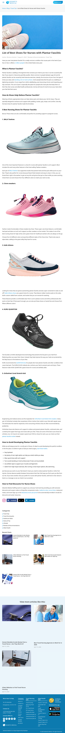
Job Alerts (20, 723)
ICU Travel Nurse (30, 708)
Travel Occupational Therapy (41, 709)
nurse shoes (52, 490)
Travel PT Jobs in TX (42, 722)
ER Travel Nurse (30, 710)
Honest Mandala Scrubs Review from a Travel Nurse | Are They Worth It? (21, 536)
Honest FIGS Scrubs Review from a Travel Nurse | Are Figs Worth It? (22, 575)
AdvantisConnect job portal (29, 492)
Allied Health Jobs (41, 699)
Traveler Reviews (20, 720)
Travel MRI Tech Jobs (42, 705)
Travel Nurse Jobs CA (31, 714)
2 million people (19, 63)
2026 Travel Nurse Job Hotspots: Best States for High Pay (53, 555)
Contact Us (6, 708)
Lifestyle (5, 523)
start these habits (42, 448)
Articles (20, 712)
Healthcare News (8, 518)
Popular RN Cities (30, 712)
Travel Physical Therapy (41, 717)
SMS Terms (20, 717)
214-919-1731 (13, 705)
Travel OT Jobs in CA (42, 713)
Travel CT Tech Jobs (42, 702)
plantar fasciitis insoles (8, 436)
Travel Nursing (29, 702)
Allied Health (6, 528)
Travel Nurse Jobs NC (31, 718)
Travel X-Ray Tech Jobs (42, 725)
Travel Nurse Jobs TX (31, 716)
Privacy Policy (20, 714)
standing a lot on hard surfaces (23, 80)
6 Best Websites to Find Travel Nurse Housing (21, 555)
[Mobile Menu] (3, 2)
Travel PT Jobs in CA (43, 720)
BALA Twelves (13, 170)
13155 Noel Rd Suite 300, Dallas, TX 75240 (9, 712)
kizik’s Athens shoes (10, 293)
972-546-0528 (8, 702)
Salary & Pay (6, 521)
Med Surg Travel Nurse (30, 705)
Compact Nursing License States (20, 708)
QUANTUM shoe (21, 363)
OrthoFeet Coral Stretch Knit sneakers (46, 419)
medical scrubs (43, 490)
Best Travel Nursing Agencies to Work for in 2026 (53, 535)
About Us (20, 701)
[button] (12, 500)
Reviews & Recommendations (36, 57)
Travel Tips (49, 57)
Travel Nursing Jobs (8, 516)
